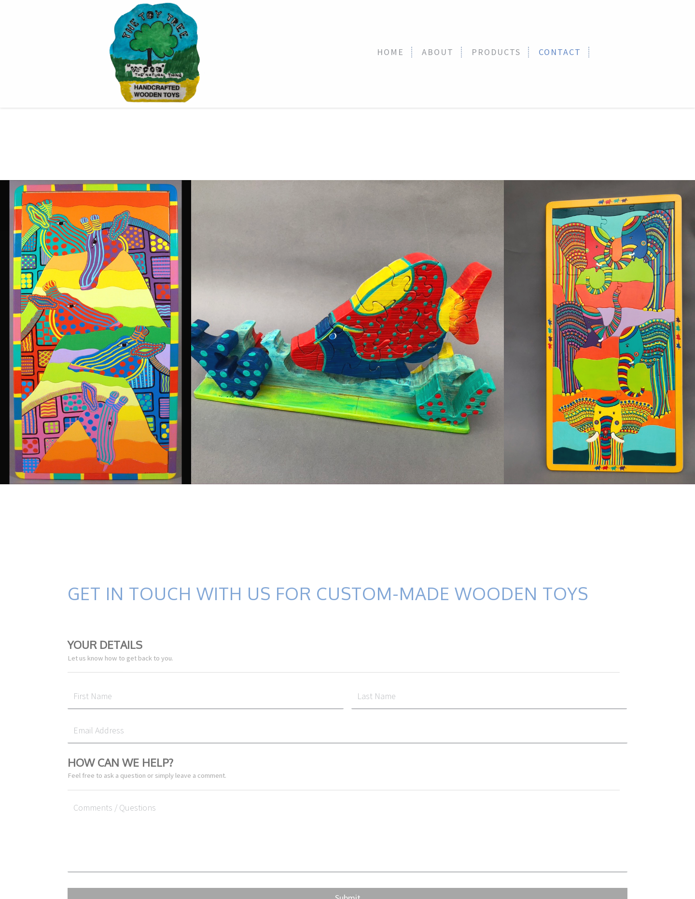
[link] (391, 52)
